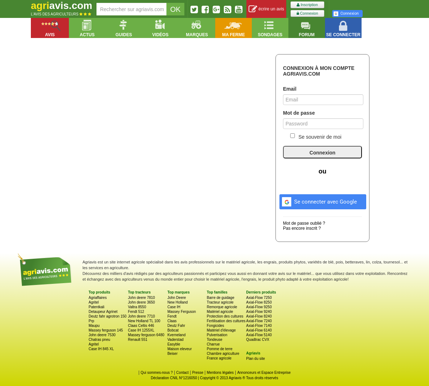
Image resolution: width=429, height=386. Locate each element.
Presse (197, 373)
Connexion (307, 13)
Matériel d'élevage (221, 330)
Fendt (172, 316)
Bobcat (173, 330)
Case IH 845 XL (101, 349)
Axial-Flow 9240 (259, 312)
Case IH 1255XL (141, 330)
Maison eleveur (180, 349)
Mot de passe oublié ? (304, 223)
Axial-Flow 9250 (259, 307)
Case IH (174, 307)
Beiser (173, 354)
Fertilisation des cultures (226, 321)
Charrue (213, 344)
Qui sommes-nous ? (157, 373)
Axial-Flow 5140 (259, 335)
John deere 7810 (141, 298)
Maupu (94, 326)
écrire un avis (266, 9)
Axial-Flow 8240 (259, 316)
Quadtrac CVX (257, 340)
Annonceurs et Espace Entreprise (264, 373)
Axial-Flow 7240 (259, 321)
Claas (172, 321)
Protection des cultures (225, 316)
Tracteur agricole (220, 302)
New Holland (178, 302)
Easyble (174, 344)
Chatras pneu (99, 340)
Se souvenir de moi (315, 136)
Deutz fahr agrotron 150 (108, 316)
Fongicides (215, 326)
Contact (182, 373)
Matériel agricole (220, 312)
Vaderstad (176, 340)
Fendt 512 (136, 312)
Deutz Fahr (176, 326)
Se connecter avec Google (318, 200)
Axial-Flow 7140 (259, 326)
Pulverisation (217, 335)
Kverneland (177, 335)
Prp (91, 321)
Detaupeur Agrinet (103, 312)
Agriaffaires (98, 298)
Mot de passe (299, 113)
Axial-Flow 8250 (259, 302)
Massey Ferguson (182, 312)
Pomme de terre (219, 349)
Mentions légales (220, 373)
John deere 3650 (141, 302)
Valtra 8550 (137, 307)
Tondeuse (214, 340)
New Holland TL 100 (144, 321)
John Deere (177, 298)
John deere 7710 (141, 316)
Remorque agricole (222, 307)
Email (289, 89)
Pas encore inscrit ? (302, 228)
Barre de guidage (220, 298)
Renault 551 (137, 340)
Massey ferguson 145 (106, 330)
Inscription (307, 5)
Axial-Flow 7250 (259, 298)
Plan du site (255, 359)
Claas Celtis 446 (141, 326)
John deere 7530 (102, 335)
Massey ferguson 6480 (146, 335)
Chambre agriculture (223, 354)
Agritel (94, 302)
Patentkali (96, 307)
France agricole (219, 358)
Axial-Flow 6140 (259, 330)
